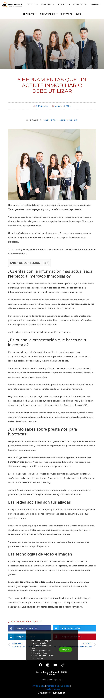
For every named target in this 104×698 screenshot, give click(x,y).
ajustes (40, 655)
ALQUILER (65, 4)
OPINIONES (95, 4)
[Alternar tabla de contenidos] (45, 263)
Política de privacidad (58, 685)
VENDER (33, 4)
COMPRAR (48, 4)
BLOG (78, 14)
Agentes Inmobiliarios (61, 120)
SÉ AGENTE (30, 14)
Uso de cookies (52, 689)
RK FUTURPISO (49, 14)
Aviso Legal (39, 685)
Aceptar (64, 646)
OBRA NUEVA (79, 4)
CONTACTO (66, 14)
